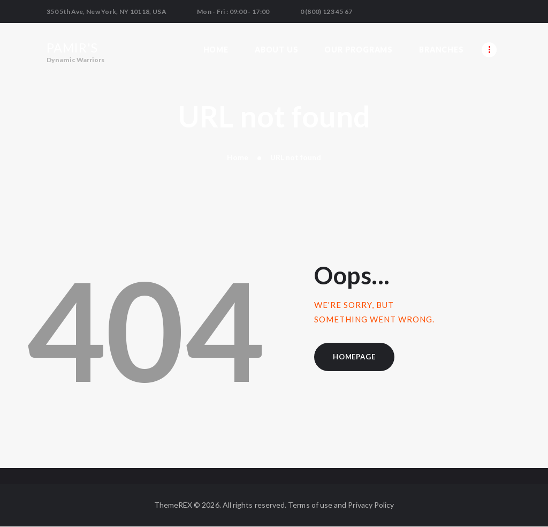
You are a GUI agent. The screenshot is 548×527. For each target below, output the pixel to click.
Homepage (354, 356)
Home (237, 157)
